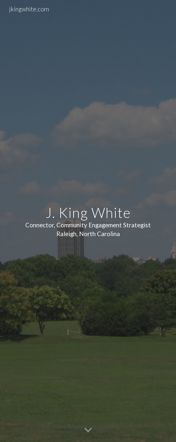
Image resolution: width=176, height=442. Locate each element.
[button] (88, 430)
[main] (88, 220)
